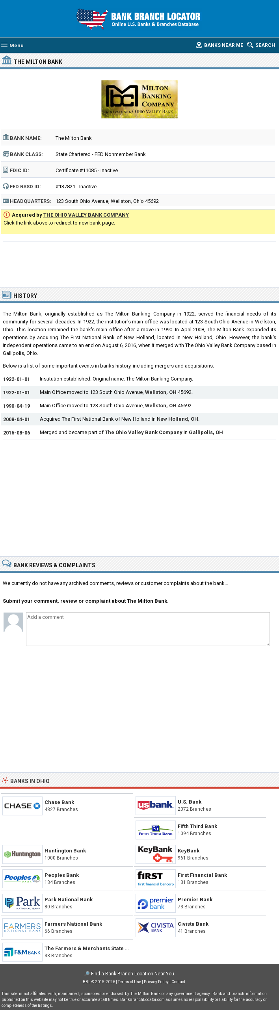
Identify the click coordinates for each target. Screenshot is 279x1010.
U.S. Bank (189, 802)
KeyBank (188, 851)
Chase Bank (59, 802)
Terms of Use (129, 982)
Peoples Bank (62, 875)
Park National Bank (69, 899)
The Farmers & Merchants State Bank (91, 948)
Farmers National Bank (73, 924)
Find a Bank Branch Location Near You (132, 974)
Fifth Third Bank (197, 826)
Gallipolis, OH (206, 432)
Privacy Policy (156, 982)
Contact (178, 982)
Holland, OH (183, 419)
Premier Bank (195, 899)
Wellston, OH (161, 392)
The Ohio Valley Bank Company (143, 432)
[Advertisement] (139, 263)
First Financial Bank (202, 875)
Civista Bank (193, 924)
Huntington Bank (65, 851)
